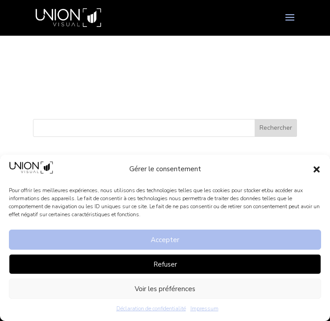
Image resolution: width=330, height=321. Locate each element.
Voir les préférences (165, 288)
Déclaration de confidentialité (151, 308)
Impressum (204, 308)
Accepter (165, 239)
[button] (316, 169)
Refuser (165, 264)
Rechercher (276, 127)
